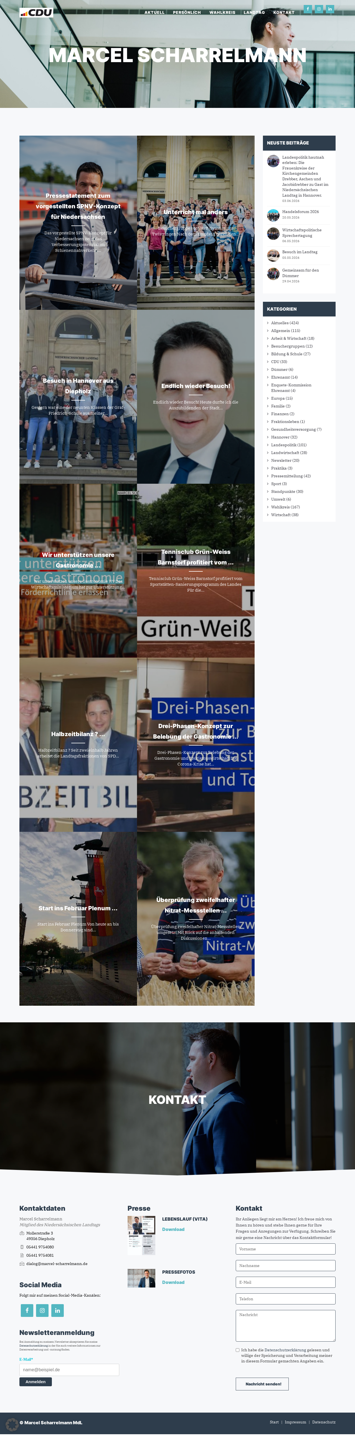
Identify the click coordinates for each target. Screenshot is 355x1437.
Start (274, 1422)
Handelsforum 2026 (300, 211)
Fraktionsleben (285, 421)
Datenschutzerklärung (33, 1345)
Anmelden (36, 1381)
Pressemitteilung (287, 475)
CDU (275, 361)
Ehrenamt (280, 377)
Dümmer (279, 369)
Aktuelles (280, 322)
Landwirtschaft (285, 452)
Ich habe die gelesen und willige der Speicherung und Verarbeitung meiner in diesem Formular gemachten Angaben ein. (284, 1355)
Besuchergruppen (288, 346)
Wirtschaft (281, 514)
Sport (276, 483)
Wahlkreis (222, 12)
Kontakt (284, 12)
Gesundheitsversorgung (293, 429)
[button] (12, 1425)
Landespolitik (283, 444)
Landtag (254, 12)
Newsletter (281, 460)
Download (173, 1229)
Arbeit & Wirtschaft (288, 338)
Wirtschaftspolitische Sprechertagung (302, 232)
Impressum (295, 1422)
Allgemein (280, 330)
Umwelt (278, 499)
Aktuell (154, 12)
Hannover (280, 437)
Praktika (279, 468)
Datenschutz (324, 1422)
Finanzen (280, 413)
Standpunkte (283, 491)
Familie (278, 406)
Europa (278, 398)
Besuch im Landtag (300, 251)
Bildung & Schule (287, 353)
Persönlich (187, 12)
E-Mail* (26, 1359)
